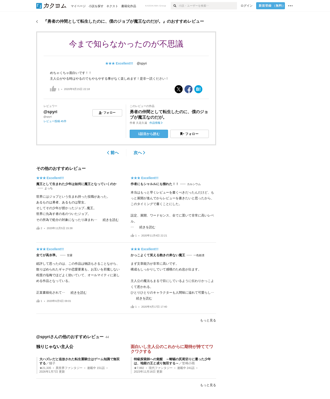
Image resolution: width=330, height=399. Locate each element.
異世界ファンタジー (69, 368)
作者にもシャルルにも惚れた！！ (155, 184)
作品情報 (155, 122)
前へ (113, 152)
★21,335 (45, 368)
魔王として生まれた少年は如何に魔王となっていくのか (76, 184)
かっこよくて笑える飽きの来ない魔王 (158, 255)
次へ (139, 152)
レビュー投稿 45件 (55, 121)
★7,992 (139, 368)
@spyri (142, 63)
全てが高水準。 (47, 255)
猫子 (52, 363)
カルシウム (194, 184)
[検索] (175, 5)
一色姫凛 (198, 255)
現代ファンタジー (161, 368)
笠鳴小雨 (188, 363)
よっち (48, 188)
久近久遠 (141, 122)
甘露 (69, 255)
